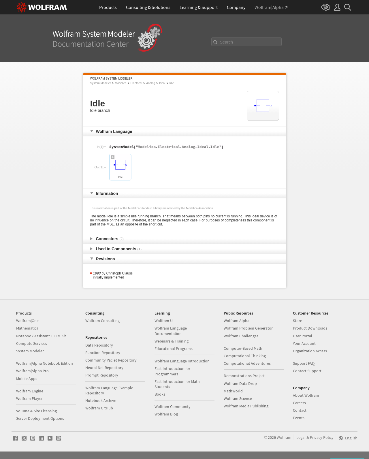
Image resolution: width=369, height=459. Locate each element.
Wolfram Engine (29, 391)
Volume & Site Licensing (36, 410)
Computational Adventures (247, 363)
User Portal (302, 335)
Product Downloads (310, 328)
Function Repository (102, 352)
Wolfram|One (27, 320)
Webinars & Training (172, 341)
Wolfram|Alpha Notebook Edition (44, 363)
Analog (150, 83)
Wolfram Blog (166, 414)
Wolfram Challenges (241, 335)
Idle (171, 83)
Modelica (121, 83)
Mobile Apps (26, 378)
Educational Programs (174, 348)
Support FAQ (304, 363)
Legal (301, 437)
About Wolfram (306, 395)
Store (297, 320)
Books (160, 394)
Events (298, 417)
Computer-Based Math (243, 348)
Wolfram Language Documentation (171, 331)
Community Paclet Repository (111, 360)
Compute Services (31, 343)
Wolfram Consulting (102, 320)
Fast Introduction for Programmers (172, 371)
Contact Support (307, 370)
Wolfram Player (29, 398)
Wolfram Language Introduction (182, 361)
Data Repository (99, 345)
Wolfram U (164, 320)
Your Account (304, 343)
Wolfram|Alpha (236, 320)
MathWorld (233, 391)
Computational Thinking (245, 355)
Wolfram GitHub (99, 408)
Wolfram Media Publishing (246, 406)
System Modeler (100, 83)
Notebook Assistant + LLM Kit (41, 335)
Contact (299, 410)
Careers (299, 402)
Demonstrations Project (244, 375)
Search (226, 42)
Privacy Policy (322, 437)
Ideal (162, 83)
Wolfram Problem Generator (248, 328)
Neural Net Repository (104, 367)
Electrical (136, 83)
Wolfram (284, 437)
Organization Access (310, 350)
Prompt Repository (101, 375)
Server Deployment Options (40, 418)
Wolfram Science (238, 398)
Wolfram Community (173, 406)
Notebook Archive (100, 400)
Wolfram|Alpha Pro (32, 370)
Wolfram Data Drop (240, 383)
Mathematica (27, 328)
